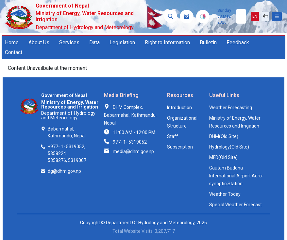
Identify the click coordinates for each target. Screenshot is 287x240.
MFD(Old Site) (223, 157)
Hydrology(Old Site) (229, 147)
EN (254, 16)
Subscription (180, 147)
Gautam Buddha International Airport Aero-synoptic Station (236, 175)
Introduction (179, 107)
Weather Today (225, 194)
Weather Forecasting (230, 107)
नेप (265, 16)
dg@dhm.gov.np (64, 171)
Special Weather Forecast (235, 204)
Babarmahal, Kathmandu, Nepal (67, 132)
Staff (172, 136)
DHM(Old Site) (223, 136)
